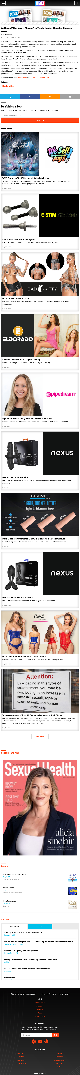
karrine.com (22, 77)
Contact (40, 1009)
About (40, 1013)
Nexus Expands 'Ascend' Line (15, 477)
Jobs (40, 926)
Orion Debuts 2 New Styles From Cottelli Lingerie (24, 656)
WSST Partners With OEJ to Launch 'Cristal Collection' (26, 178)
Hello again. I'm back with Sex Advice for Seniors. (23, 933)
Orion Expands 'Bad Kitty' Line (15, 298)
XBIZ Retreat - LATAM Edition (14, 874)
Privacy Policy (40, 1016)
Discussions (14, 926)
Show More (40, 736)
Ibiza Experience (9, 901)
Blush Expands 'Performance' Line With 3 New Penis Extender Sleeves (33, 538)
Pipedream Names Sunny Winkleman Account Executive (27, 418)
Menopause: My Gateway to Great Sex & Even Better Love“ (27, 969)
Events (4, 866)
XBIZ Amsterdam (59, 1060)
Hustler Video (8, 86)
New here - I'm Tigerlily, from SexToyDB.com (21, 951)
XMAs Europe (8, 888)
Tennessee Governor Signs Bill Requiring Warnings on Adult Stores (32, 715)
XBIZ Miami (59, 1056)
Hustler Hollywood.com (40, 77)
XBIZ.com (20, 1053)
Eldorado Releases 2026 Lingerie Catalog (21, 359)
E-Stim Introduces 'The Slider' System (19, 239)
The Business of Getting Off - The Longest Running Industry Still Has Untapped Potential (38, 942)
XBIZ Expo (59, 1063)
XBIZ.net (5, 919)
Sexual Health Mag (10, 753)
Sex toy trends (9, 978)
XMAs (59, 1067)
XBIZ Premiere (20, 1063)
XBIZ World (21, 1060)
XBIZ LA (59, 1053)
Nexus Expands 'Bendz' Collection (17, 597)
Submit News (40, 1003)
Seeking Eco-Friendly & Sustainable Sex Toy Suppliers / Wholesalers (30, 960)
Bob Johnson (6, 35)
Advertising (40, 1006)
